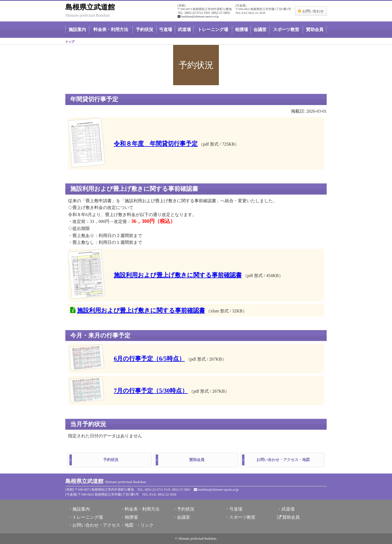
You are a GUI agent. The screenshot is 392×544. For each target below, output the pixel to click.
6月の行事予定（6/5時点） (149, 358)
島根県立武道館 (90, 7)
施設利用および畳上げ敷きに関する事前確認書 (178, 275)
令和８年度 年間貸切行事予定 (156, 143)
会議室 (260, 29)
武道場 (184, 29)
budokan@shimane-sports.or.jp (198, 16)
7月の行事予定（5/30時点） (151, 390)
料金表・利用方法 (110, 29)
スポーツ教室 (286, 29)
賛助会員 (314, 29)
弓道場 (165, 29)
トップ (69, 41)
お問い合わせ (313, 11)
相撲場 (241, 29)
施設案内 (77, 29)
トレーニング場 (213, 29)
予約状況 (144, 29)
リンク (147, 525)
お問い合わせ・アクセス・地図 (283, 460)
